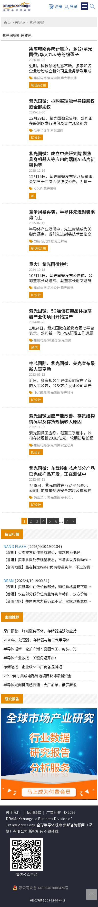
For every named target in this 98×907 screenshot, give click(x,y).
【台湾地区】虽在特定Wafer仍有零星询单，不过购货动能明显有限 (49, 566)
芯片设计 (54, 287)
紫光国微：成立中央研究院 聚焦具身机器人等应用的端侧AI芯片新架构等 (62, 159)
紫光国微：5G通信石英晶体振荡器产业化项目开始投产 (60, 313)
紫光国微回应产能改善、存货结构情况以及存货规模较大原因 (62, 418)
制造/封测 (38, 85)
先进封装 (60, 241)
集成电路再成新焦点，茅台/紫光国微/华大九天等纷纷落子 (60, 51)
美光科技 (67, 392)
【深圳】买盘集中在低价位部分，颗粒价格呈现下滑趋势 (49, 586)
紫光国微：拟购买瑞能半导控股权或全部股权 (62, 104)
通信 (34, 347)
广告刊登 (53, 812)
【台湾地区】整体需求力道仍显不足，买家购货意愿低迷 (49, 601)
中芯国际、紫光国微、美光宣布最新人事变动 (62, 366)
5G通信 (52, 340)
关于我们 (13, 812)
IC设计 (36, 137)
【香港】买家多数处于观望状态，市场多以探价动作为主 (49, 559)
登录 (71, 6)
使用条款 (34, 812)
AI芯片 (39, 188)
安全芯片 (67, 445)
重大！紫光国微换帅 (49, 264)
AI (32, 195)
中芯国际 (40, 392)
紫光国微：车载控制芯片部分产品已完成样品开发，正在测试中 (62, 471)
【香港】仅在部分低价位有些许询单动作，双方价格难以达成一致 (49, 593)
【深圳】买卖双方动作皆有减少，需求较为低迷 (41, 552)
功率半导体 (42, 130)
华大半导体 (69, 78)
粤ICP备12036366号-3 (47, 900)
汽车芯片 (40, 497)
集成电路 (40, 78)
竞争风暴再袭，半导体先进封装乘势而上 (62, 214)
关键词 (20, 22)
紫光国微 (54, 78)
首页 (7, 22)
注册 (55, 6)
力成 (37, 241)
